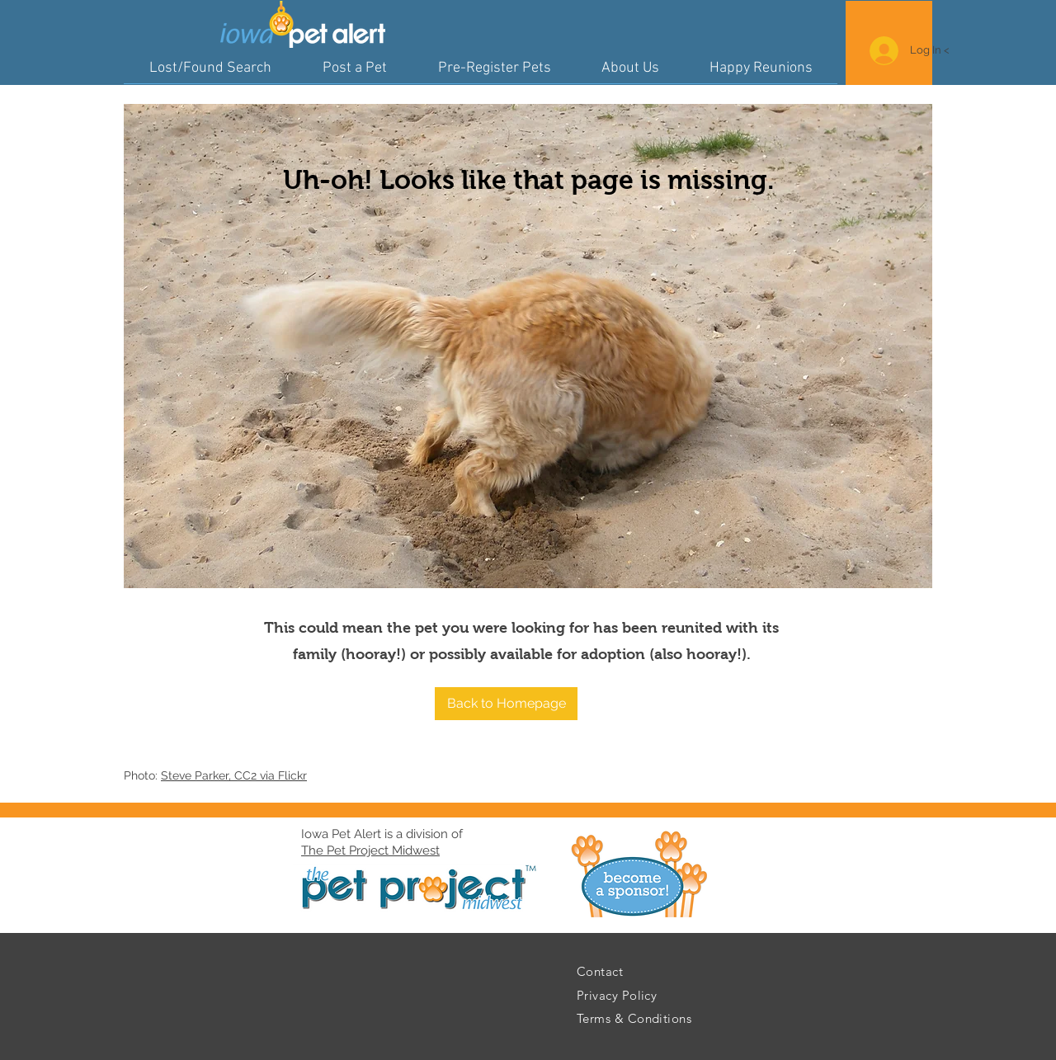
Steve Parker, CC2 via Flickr (234, 775)
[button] (506, 703)
